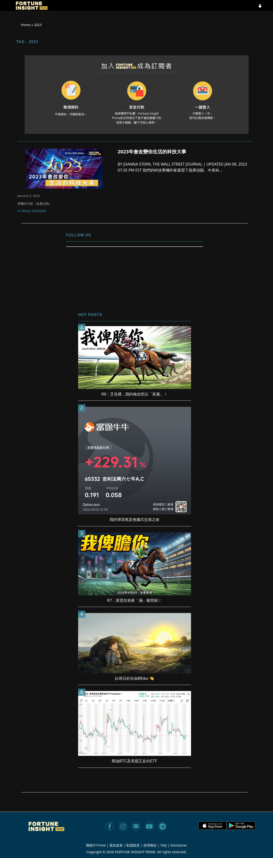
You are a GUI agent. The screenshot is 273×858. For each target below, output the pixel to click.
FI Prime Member (31, 211)
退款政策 (116, 845)
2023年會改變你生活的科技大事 (152, 152)
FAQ (163, 845)
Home (26, 24)
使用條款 (150, 845)
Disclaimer (178, 845)
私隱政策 (133, 845)
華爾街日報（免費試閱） (34, 203)
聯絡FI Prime (96, 845)
